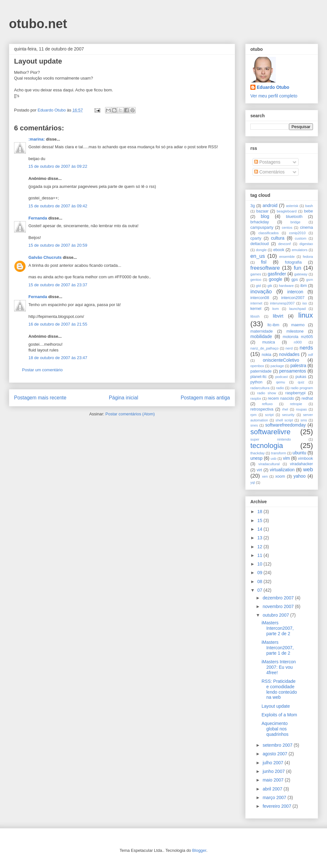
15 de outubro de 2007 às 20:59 (57, 245)
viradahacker (301, 464)
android (270, 205)
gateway (301, 274)
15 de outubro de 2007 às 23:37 (57, 284)
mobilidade (261, 336)
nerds (306, 348)
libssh (255, 316)
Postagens (267, 162)
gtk (269, 286)
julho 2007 (273, 762)
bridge (295, 222)
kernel (255, 308)
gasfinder (277, 273)
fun (297, 268)
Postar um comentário (42, 369)
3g (252, 206)
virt (259, 470)
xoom (280, 476)
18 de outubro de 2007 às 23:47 (57, 357)
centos (287, 227)
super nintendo (270, 439)
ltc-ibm (273, 325)
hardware (286, 286)
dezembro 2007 (278, 597)
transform (278, 453)
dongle (261, 250)
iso (304, 303)
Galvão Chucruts (45, 257)
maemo (298, 325)
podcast (281, 377)
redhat (307, 398)
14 (260, 529)
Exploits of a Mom (279, 714)
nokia (266, 354)
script (269, 415)
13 (260, 537)
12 (260, 546)
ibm (303, 285)
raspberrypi (295, 393)
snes (254, 425)
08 (260, 581)
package (277, 366)
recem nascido (281, 398)
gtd (258, 286)
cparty (255, 238)
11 (260, 555)
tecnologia (266, 446)
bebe (308, 211)
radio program (302, 388)
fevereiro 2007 (277, 806)
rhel (285, 409)
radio (280, 388)
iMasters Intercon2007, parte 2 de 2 (278, 628)
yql (252, 482)
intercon (295, 291)
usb (274, 458)
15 (260, 520)
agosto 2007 (275, 753)
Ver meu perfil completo (273, 95)
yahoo (299, 476)
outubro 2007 (276, 615)
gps (294, 279)
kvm (275, 309)
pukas (300, 376)
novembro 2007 (278, 606)
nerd (289, 348)
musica (268, 342)
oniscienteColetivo (281, 360)
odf (310, 355)
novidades (289, 354)
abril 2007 (272, 788)
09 (260, 572)
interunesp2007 (282, 303)
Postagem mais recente (40, 397)
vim (286, 458)
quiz (301, 382)
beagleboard (287, 211)
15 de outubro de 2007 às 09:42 (57, 206)
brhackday (259, 222)
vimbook (305, 458)
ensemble (287, 256)
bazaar (262, 211)
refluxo (267, 404)
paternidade (261, 371)
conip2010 (297, 233)
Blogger (199, 850)
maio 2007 (273, 779)
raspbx (255, 398)
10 (260, 563)
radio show (266, 393)
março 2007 (274, 797)
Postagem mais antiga (205, 397)
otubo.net (38, 24)
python (256, 382)
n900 (298, 342)
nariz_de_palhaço (264, 348)
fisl (263, 262)
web (308, 469)
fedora (308, 256)
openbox (257, 366)
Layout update (276, 706)
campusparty (261, 227)
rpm (253, 415)
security (288, 415)
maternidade (261, 331)
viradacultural (269, 464)
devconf (284, 244)
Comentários (269, 171)
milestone (295, 331)
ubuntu (299, 452)
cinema (306, 227)
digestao (306, 244)
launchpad (297, 309)
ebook (278, 250)
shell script (284, 420)
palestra (298, 365)
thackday (257, 453)
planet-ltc (258, 376)
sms (303, 420)
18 (260, 511)
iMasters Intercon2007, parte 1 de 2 (278, 648)
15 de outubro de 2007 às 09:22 (57, 166)
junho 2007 (274, 771)
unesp (256, 458)
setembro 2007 (277, 745)
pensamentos (292, 371)
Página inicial (123, 397)
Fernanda (37, 218)
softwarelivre (270, 432)
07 (260, 590)
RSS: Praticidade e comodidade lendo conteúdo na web (279, 689)
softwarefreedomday (285, 425)
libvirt (278, 316)
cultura (278, 238)
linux (305, 315)
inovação (261, 292)
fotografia (293, 262)
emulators (300, 250)
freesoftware (265, 268)
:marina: (36, 139)
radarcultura (260, 388)
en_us (257, 256)
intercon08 (259, 298)
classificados (268, 233)
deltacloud (259, 244)
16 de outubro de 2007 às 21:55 (57, 324)
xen (265, 476)
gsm (309, 279)
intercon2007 (293, 298)
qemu (280, 382)
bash (309, 206)
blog (265, 216)
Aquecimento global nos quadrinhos (275, 729)
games (255, 274)
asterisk (292, 206)
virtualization (282, 469)
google (275, 279)
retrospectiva (261, 409)
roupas (301, 409)
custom (300, 238)
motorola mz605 (298, 337)
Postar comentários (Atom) (130, 414)
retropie (296, 404)
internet (256, 303)
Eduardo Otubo (273, 87)
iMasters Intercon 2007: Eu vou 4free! (279, 667)
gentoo (255, 279)
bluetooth (294, 216)
